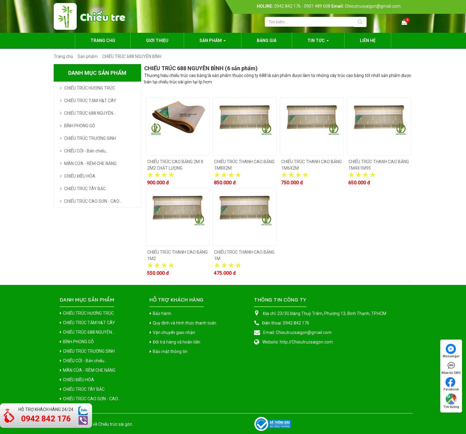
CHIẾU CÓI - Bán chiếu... (86, 150)
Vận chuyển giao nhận (174, 332)
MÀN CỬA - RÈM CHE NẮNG (90, 163)
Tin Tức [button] (318, 42)
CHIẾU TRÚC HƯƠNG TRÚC (89, 88)
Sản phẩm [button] (212, 42)
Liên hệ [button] (367, 40)
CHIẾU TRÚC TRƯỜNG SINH (90, 138)
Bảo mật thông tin (170, 351)
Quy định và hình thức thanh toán (184, 323)
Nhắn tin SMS (451, 367)
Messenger (451, 351)
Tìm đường (451, 401)
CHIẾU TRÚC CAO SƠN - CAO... (93, 201)
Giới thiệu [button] (157, 40)
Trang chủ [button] (103, 40)
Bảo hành (162, 313)
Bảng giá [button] (266, 40)
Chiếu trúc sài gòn (115, 424)
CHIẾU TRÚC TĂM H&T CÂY (90, 100)
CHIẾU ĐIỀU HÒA (79, 176)
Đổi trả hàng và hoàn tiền (176, 342)
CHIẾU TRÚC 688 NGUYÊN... (90, 113)
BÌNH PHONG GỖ (79, 125)
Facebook (451, 384)
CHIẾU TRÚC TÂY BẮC (85, 188)
